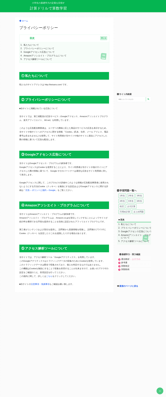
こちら (49, 276)
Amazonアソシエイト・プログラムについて (45, 55)
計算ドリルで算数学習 (48, 8)
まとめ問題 (138, 212)
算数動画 (125, 269)
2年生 (130, 196)
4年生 (122, 201)
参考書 (124, 262)
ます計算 (131, 206)
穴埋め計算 (125, 212)
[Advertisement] (134, 54)
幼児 (122, 206)
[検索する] (148, 99)
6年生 (139, 201)
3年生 (139, 196)
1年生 (122, 196)
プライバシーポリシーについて (39, 48)
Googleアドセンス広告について (39, 52)
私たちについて (31, 45)
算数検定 (125, 266)
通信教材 (130, 259)
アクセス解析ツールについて (38, 59)
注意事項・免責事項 (40, 284)
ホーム (23, 21)
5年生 (130, 201)
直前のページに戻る (128, 286)
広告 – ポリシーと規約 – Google (40, 190)
